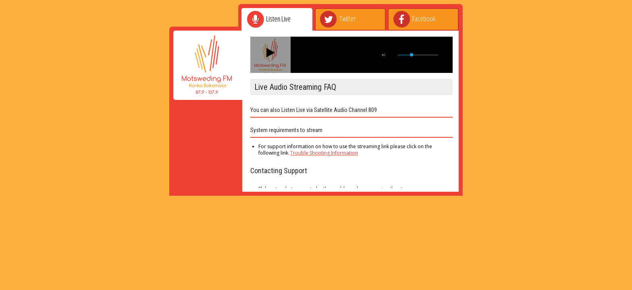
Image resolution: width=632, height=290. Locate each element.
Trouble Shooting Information (324, 152)
